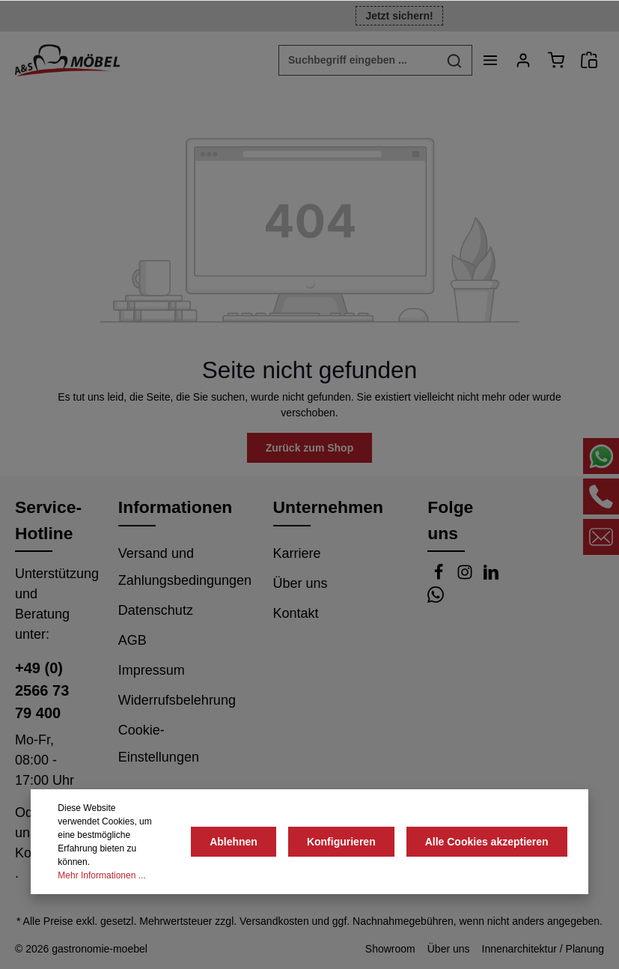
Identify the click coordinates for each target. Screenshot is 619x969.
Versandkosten (274, 921)
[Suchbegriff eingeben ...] (358, 60)
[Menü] (490, 60)
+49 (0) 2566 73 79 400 (42, 690)
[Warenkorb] (556, 60)
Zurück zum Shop (309, 448)
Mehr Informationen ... (101, 875)
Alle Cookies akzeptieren (487, 842)
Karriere (297, 553)
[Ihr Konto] (523, 60)
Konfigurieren (341, 842)
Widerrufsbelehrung (177, 700)
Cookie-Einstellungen (158, 744)
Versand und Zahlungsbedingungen (184, 567)
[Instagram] (467, 575)
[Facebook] (440, 575)
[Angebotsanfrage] (589, 60)
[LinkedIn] (491, 575)
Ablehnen (233, 842)
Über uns (300, 583)
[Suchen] (454, 60)
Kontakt (296, 613)
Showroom (390, 949)
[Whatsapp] (435, 598)
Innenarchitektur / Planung (543, 949)
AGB (132, 640)
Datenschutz (155, 610)
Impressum (151, 670)
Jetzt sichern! (399, 16)
